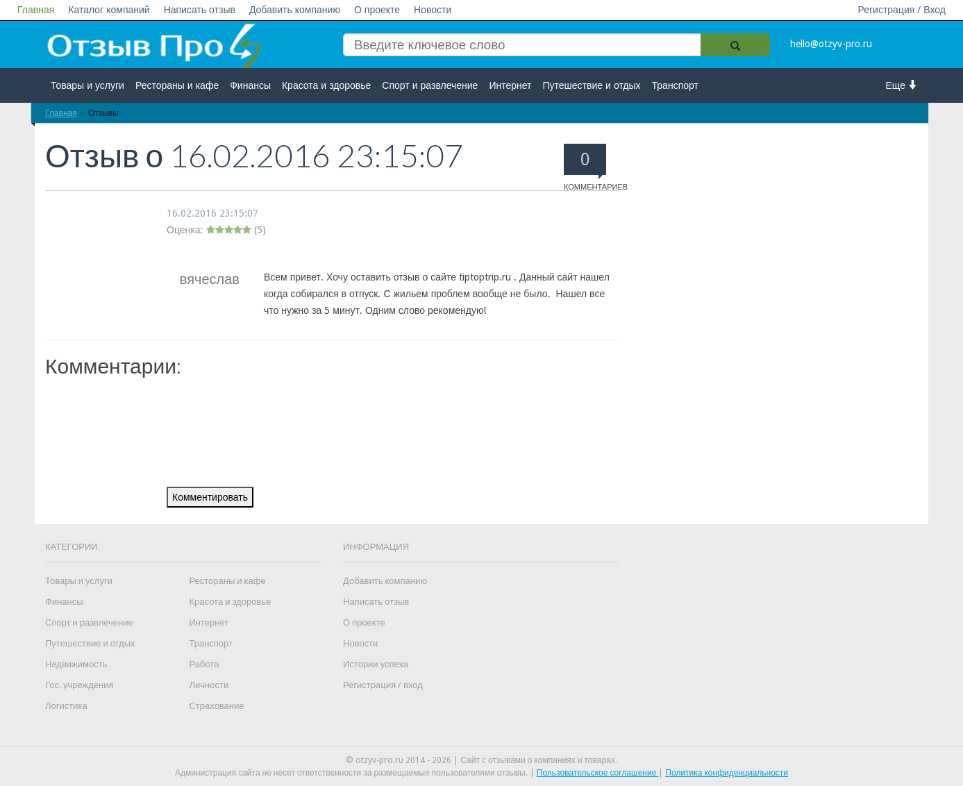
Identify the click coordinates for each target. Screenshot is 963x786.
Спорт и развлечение (430, 85)
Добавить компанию (294, 9)
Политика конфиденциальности (726, 773)
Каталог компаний (108, 9)
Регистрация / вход (383, 685)
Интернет (510, 85)
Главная (35, 9)
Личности (208, 685)
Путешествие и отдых (592, 85)
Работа (204, 664)
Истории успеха (375, 664)
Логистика (66, 706)
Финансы (250, 85)
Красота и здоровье (326, 85)
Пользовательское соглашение (598, 773)
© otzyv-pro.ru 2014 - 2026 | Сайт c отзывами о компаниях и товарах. (481, 760)
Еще (902, 85)
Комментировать (210, 497)
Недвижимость (76, 664)
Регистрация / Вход (901, 9)
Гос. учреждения (79, 685)
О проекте (377, 9)
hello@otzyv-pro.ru (831, 43)
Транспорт (675, 85)
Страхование (216, 706)
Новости (432, 9)
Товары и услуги (87, 85)
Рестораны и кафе (177, 85)
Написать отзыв (199, 9)
